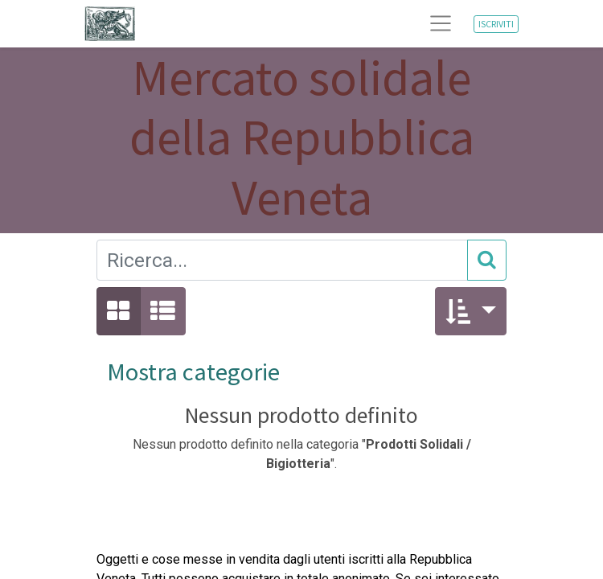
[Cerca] (487, 260)
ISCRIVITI (496, 24)
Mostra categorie (193, 371)
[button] (471, 311)
